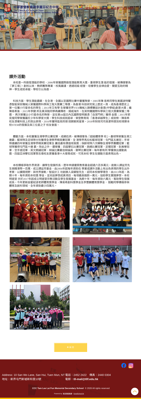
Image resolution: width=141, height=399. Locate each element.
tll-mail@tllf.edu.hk (86, 379)
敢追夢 (115, 8)
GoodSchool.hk (79, 394)
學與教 (104, 8)
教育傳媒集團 (67, 394)
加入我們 (128, 8)
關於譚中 (91, 8)
